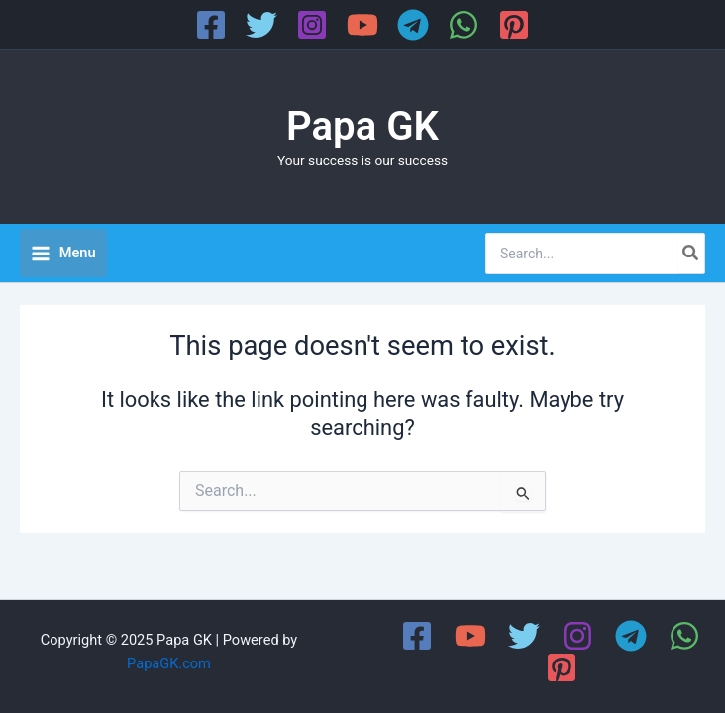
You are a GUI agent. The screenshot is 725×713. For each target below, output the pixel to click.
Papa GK (362, 126)
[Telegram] (413, 25)
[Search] (691, 253)
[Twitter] (261, 25)
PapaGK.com (169, 663)
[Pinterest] (514, 25)
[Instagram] (312, 25)
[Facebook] (211, 25)
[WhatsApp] (463, 25)
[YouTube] (362, 25)
